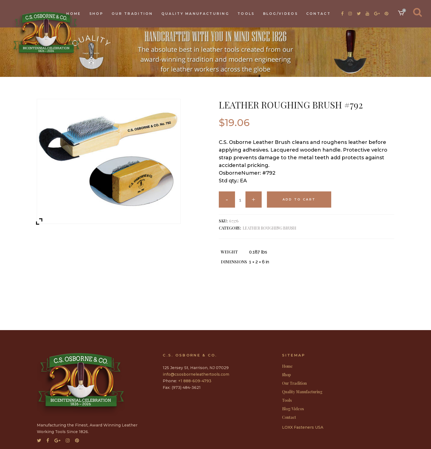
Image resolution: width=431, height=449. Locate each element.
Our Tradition (294, 383)
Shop (286, 375)
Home (287, 366)
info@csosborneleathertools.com (196, 374)
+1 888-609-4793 (194, 380)
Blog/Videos (293, 409)
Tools (287, 400)
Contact (289, 417)
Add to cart (299, 199)
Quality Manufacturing (302, 392)
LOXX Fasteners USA (302, 427)
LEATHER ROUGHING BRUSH (269, 228)
